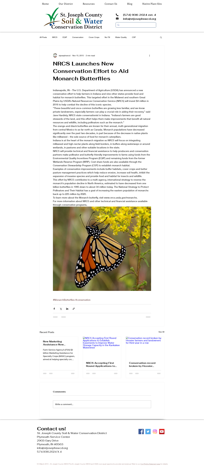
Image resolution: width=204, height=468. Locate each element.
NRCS (54, 37)
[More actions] (149, 55)
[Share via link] (73, 308)
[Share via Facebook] (54, 308)
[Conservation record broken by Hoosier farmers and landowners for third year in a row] (145, 347)
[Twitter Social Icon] (148, 431)
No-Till (107, 37)
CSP (134, 37)
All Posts (43, 37)
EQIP (65, 37)
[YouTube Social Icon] (161, 431)
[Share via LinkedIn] (67, 308)
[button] (161, 37)
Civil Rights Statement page (150, 464)
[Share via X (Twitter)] (60, 308)
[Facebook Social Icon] (141, 431)
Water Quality (121, 37)
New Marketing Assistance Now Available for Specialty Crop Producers (57, 343)
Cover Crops (94, 37)
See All (161, 332)
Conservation (77, 37)
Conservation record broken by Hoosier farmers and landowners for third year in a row (144, 364)
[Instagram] (155, 431)
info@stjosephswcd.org (139, 19)
